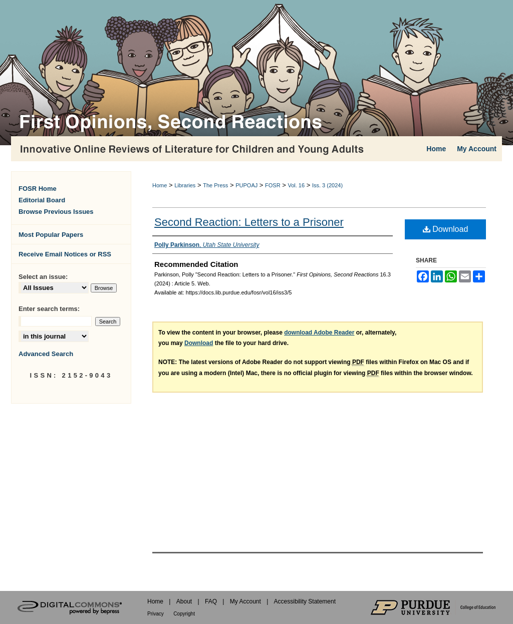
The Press (215, 185)
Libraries (184, 185)
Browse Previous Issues (56, 211)
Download (445, 229)
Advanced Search (46, 354)
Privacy (155, 613)
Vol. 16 (296, 185)
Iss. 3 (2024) (327, 185)
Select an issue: (43, 276)
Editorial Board (42, 200)
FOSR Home (38, 188)
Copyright (184, 613)
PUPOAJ (246, 185)
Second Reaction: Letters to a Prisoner (249, 222)
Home (159, 185)
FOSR (273, 185)
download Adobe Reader (319, 332)
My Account (245, 601)
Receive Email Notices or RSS (65, 254)
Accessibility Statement (305, 601)
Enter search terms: (49, 309)
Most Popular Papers (51, 234)
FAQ (211, 601)
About (184, 601)
